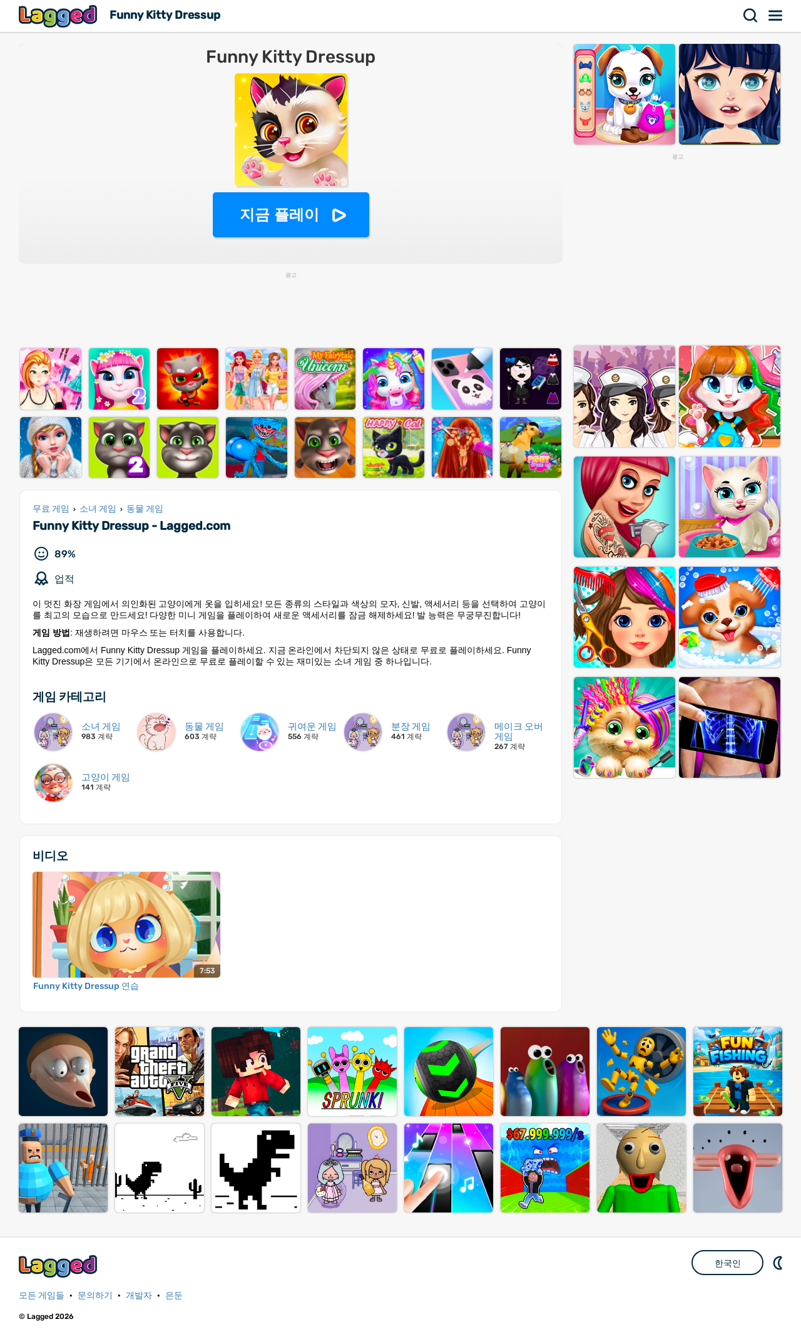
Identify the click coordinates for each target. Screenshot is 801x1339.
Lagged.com (59, 1266)
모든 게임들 (41, 1295)
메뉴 (775, 15)
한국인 (728, 1263)
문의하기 (95, 1295)
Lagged (59, 16)
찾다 (750, 15)
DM (779, 1262)
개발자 (139, 1295)
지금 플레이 (279, 214)
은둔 (174, 1295)
